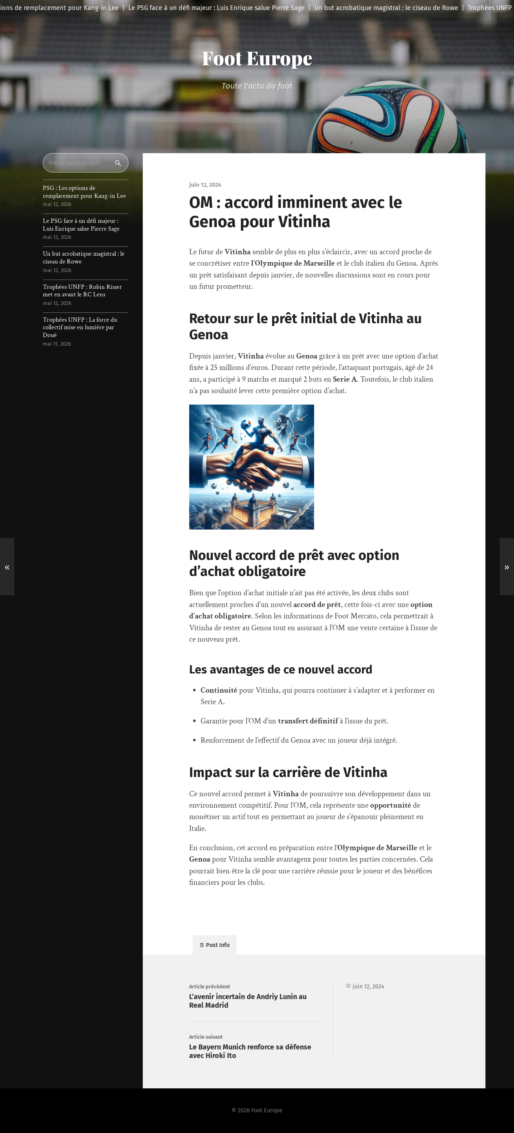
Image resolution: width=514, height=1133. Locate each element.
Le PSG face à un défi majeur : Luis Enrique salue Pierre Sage (81, 224)
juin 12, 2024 (368, 986)
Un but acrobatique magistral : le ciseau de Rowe (84, 257)
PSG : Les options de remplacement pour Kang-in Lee (84, 192)
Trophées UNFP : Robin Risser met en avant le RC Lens (82, 291)
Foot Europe (257, 57)
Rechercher (119, 162)
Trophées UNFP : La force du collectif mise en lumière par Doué (80, 327)
